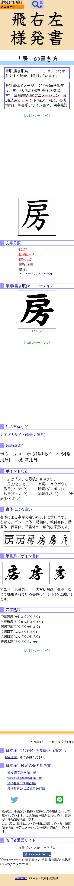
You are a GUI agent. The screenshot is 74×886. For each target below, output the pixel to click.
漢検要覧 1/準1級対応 (21, 783)
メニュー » (8, 6)
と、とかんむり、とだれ (35, 273)
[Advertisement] (37, 155)
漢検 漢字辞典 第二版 (21, 772)
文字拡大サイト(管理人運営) (22, 435)
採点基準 (11, 757)
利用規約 (21, 878)
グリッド (38, 331)
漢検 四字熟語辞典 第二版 (24, 778)
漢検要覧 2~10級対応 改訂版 (26, 788)
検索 (37, 4)
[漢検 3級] (26, 259)
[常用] (23, 249)
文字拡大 (49, 847)
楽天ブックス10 (29, 847)
